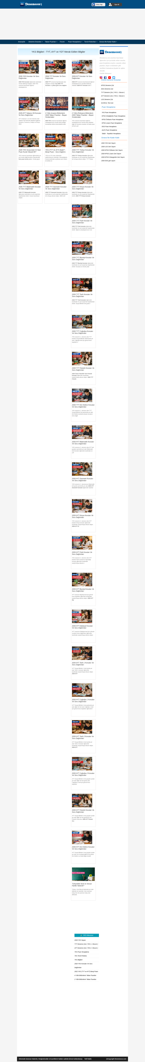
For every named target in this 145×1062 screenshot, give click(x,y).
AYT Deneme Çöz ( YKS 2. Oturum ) (86, 948)
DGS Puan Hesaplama (109, 126)
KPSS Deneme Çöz (107, 85)
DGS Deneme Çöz (107, 89)
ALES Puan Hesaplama (109, 130)
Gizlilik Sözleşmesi (105, 73)
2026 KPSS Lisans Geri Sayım (111, 153)
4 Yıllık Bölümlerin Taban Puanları (85, 975)
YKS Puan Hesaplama (81, 952)
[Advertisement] (72, 24)
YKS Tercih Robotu (80, 956)
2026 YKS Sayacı (80, 940)
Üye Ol (117, 4)
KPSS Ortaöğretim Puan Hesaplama (113, 116)
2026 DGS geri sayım (108, 161)
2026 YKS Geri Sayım (108, 143)
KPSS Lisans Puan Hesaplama (112, 123)
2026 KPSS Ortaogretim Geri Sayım (113, 157)
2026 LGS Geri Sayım (108, 146)
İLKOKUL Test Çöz (107, 103)
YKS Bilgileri (78, 960)
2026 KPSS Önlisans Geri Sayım (112, 150)
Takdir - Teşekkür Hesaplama (111, 133)
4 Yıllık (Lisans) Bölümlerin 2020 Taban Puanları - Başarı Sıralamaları (56, 115)
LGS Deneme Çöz (107, 99)
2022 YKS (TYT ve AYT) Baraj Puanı (86, 971)
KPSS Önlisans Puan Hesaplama (112, 119)
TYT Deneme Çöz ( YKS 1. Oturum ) (86, 944)
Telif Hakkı (88, 1059)
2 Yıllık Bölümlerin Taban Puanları (85, 979)
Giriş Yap (99, 4)
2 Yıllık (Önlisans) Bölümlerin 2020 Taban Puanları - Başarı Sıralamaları (83, 115)
